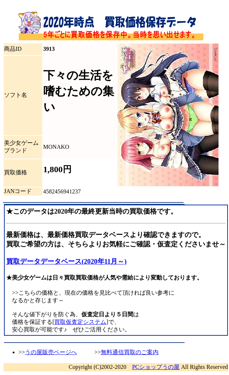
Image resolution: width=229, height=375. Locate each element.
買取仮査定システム (80, 322)
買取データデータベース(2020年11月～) (66, 261)
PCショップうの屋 (156, 367)
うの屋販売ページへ (51, 352)
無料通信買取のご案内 (130, 352)
